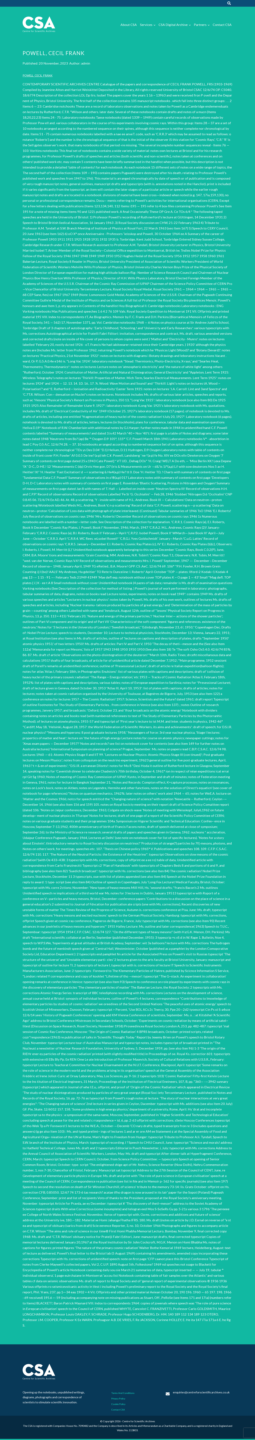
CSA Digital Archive (173, 26)
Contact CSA (222, 26)
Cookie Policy (119, 1405)
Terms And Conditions (125, 1394)
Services (146, 26)
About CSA (129, 26)
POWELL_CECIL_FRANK (41, 76)
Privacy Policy (120, 1399)
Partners (200, 26)
